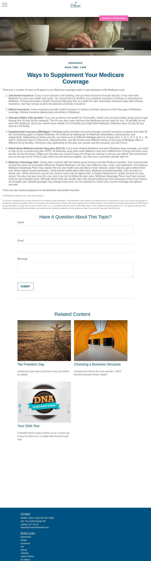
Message (23, 258)
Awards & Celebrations (114, 18)
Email (21, 240)
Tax (22, 546)
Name (21, 222)
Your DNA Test (28, 426)
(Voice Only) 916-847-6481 (41, 518)
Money (24, 550)
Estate (24, 540)
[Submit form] (25, 286)
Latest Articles (27, 556)
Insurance (25, 543)
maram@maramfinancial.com (35, 527)
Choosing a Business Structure (97, 364)
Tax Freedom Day (31, 364)
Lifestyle (24, 553)
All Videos (25, 559)
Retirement (26, 537)
